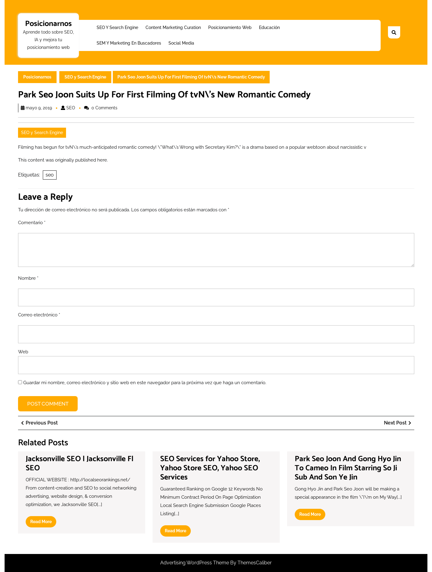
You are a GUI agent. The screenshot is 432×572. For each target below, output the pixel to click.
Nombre (28, 278)
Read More (43, 522)
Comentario (32, 222)
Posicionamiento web (230, 27)
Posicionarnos (48, 23)
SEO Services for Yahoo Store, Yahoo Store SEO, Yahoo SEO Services (210, 468)
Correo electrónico (39, 315)
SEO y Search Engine (117, 27)
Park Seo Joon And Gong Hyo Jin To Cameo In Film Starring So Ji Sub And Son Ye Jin (348, 468)
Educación (269, 27)
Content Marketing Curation (173, 27)
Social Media (181, 43)
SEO (70, 107)
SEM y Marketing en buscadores (129, 43)
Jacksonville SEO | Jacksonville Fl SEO (79, 464)
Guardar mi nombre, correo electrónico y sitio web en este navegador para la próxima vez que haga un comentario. (144, 382)
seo (50, 175)
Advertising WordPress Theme (195, 563)
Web (23, 352)
